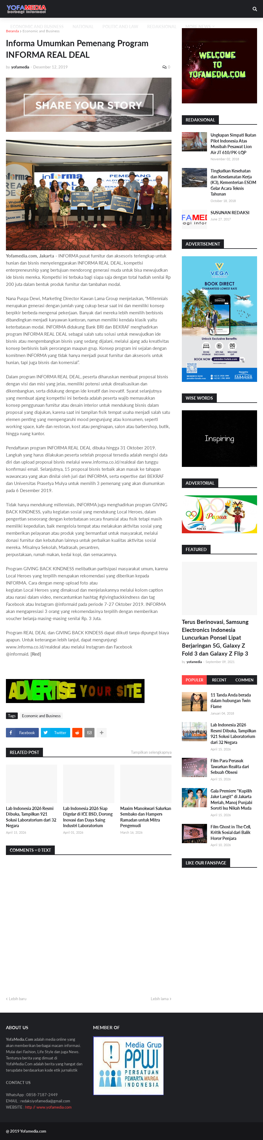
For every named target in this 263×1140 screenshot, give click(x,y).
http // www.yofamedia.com (48, 1107)
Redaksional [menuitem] (162, 26)
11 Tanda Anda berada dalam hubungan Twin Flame (231, 700)
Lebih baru (17, 998)
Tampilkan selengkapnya (151, 752)
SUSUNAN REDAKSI (230, 212)
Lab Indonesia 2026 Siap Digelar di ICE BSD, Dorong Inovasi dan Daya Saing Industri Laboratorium (88, 817)
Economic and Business (41, 31)
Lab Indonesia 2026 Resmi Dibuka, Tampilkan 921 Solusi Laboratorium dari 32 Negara (31, 817)
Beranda (12, 31)
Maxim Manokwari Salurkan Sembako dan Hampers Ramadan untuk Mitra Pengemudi (145, 817)
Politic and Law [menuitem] (120, 26)
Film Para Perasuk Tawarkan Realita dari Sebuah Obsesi (230, 766)
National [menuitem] (83, 26)
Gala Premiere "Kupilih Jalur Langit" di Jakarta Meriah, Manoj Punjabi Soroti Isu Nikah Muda (231, 799)
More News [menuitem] (198, 26)
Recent (219, 680)
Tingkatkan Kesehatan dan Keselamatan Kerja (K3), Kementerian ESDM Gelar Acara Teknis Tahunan (233, 182)
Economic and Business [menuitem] (37, 26)
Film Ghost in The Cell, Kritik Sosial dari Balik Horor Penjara (231, 832)
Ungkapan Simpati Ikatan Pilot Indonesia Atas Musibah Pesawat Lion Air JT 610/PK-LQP (233, 143)
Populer (194, 680)
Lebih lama (160, 998)
